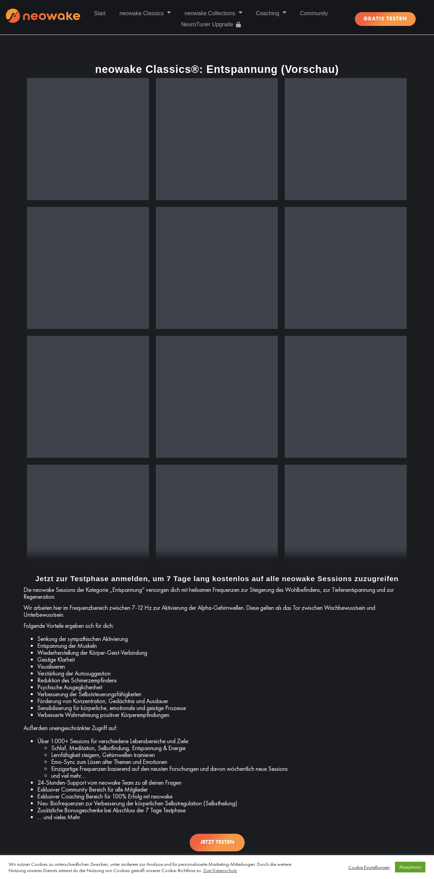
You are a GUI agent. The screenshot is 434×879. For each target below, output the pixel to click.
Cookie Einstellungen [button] (369, 867)
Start (100, 13)
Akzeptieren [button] (410, 867)
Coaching (271, 13)
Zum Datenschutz (220, 870)
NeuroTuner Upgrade (211, 24)
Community (314, 13)
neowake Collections (213, 13)
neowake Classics (145, 13)
